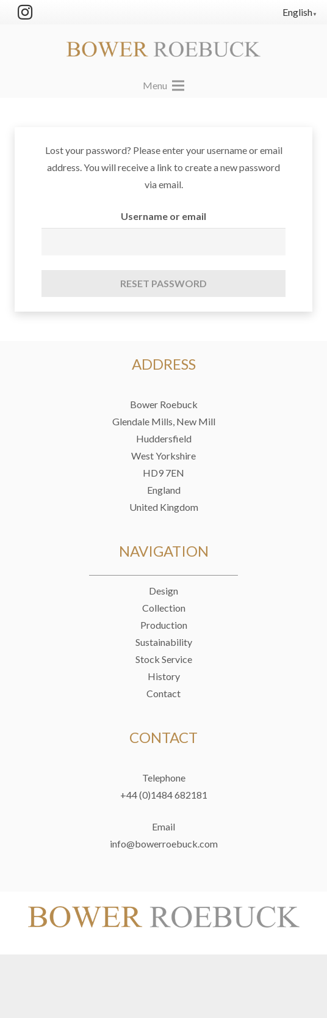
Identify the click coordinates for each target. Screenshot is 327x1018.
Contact (163, 693)
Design (163, 590)
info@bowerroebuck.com (164, 843)
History (164, 676)
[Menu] (163, 85)
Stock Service (163, 659)
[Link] (163, 49)
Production (163, 625)
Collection (163, 607)
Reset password (163, 283)
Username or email (163, 216)
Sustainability (163, 642)
